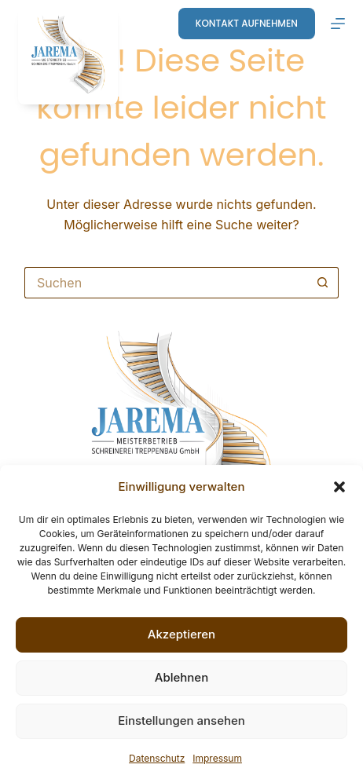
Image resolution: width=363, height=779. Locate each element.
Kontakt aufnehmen (247, 23)
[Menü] (338, 23)
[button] (339, 487)
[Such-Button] (323, 282)
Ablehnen (181, 677)
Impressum (217, 758)
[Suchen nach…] (165, 282)
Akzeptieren (181, 634)
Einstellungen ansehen (181, 720)
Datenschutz (157, 758)
